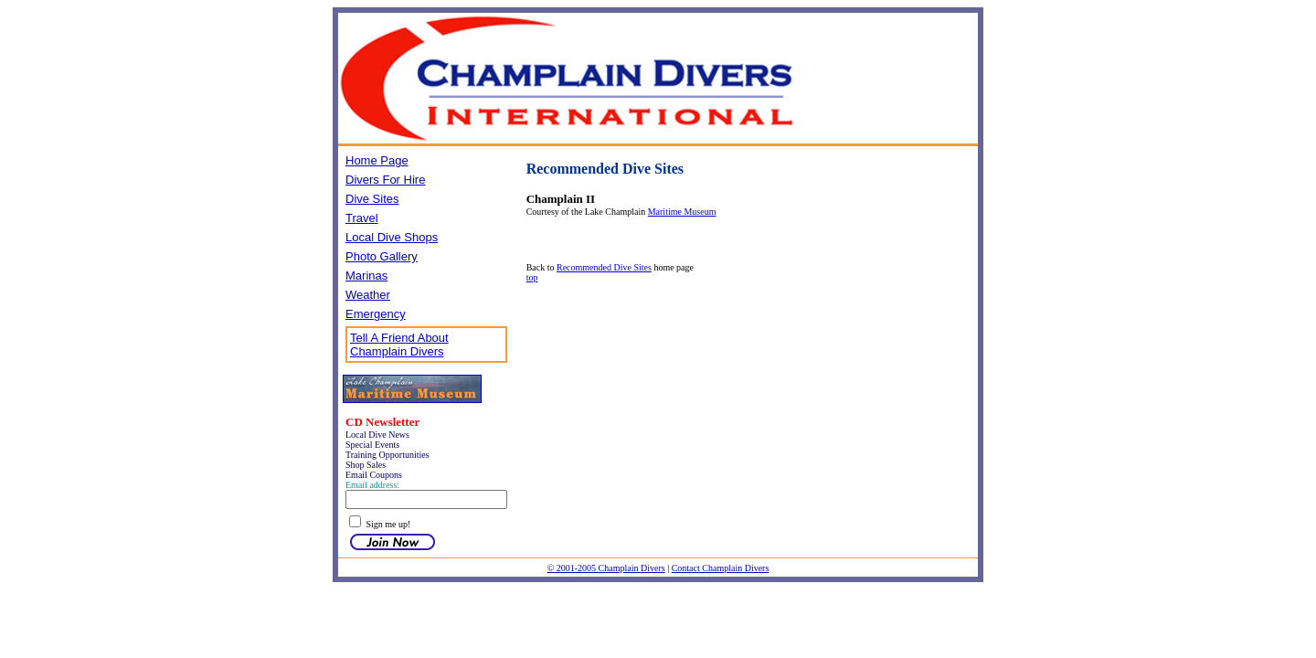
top (532, 277)
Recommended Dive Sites (604, 267)
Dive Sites (372, 199)
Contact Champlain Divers (720, 568)
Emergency (375, 314)
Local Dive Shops (391, 237)
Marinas (366, 275)
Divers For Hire (385, 179)
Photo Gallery (381, 256)
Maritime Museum (682, 212)
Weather (367, 295)
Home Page (377, 160)
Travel (361, 218)
